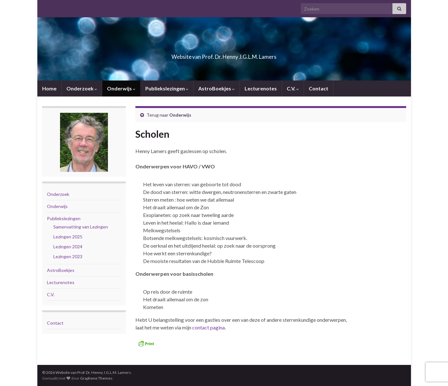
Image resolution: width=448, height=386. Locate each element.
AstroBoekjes (216, 88)
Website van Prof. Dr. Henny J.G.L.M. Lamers (224, 55)
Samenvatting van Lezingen (80, 226)
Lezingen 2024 (67, 246)
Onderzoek (81, 88)
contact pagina (208, 327)
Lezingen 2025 (67, 236)
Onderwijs (121, 88)
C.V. (293, 88)
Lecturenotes (261, 88)
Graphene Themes (96, 378)
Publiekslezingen (166, 88)
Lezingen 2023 (67, 256)
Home (49, 88)
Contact (318, 88)
